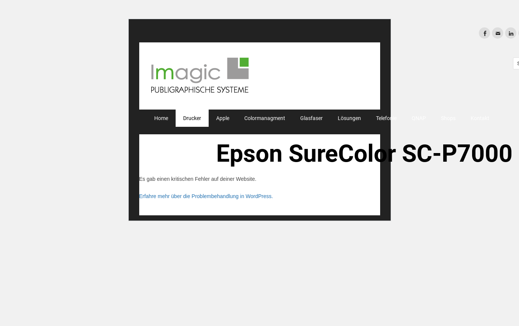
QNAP (419, 118)
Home (161, 118)
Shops (448, 118)
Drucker (192, 118)
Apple (222, 118)
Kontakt (480, 118)
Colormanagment (264, 118)
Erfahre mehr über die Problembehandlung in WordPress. (206, 196)
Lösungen (349, 118)
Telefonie (386, 118)
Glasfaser (311, 118)
